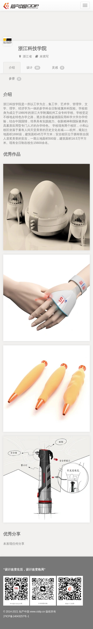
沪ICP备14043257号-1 (16, 616)
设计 (33, 68)
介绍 (12, 67)
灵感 (58, 68)
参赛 (15, 79)
